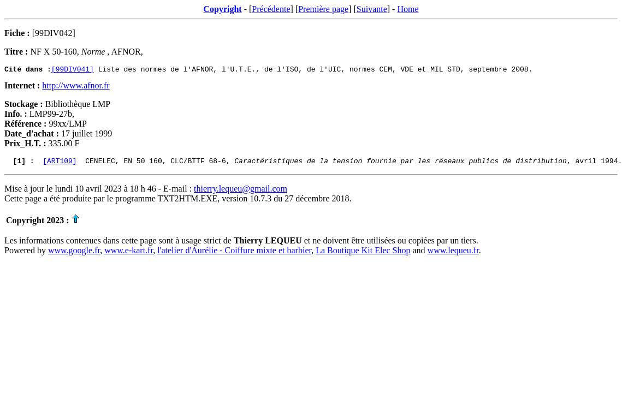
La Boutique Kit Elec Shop (363, 253)
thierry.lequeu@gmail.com (240, 191)
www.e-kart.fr (128, 253)
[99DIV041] (72, 70)
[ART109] (59, 164)
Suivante (372, 9)
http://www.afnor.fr (75, 87)
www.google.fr (74, 253)
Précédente (271, 9)
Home (407, 9)
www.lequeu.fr (453, 253)
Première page (323, 9)
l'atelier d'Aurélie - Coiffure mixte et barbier (234, 253)
